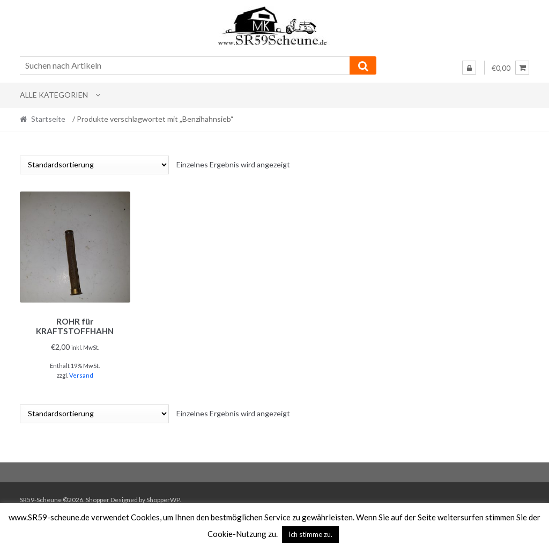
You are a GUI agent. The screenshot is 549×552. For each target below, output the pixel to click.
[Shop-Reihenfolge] (94, 165)
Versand (81, 373)
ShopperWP (163, 498)
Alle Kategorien (54, 94)
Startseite (48, 118)
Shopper (97, 498)
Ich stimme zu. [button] (310, 534)
